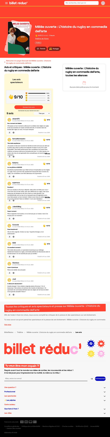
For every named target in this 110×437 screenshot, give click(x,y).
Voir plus (7, 325)
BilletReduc (8, 332)
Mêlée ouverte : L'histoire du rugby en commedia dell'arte (49, 332)
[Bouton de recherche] (96, 3)
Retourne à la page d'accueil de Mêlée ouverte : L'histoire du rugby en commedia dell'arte (28, 62)
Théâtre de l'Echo (42, 39)
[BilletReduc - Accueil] (18, 3)
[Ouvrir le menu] (6, 2)
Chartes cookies (67, 426)
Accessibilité (94, 426)
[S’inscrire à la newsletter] (100, 379)
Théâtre (20, 332)
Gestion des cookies (14, 428)
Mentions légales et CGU (51, 426)
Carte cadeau (9, 405)
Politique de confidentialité (31, 426)
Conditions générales (11, 426)
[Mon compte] (103, 3)
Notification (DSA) (82, 426)
